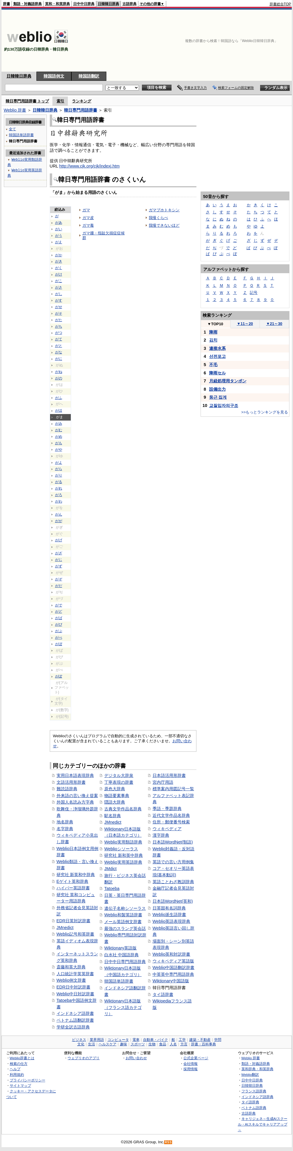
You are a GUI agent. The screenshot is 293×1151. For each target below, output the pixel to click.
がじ (58, 560)
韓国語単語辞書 (118, 981)
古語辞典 (129, 4)
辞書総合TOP (280, 4)
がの (58, 378)
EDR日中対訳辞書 (73, 987)
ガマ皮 (88, 217)
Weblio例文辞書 (71, 980)
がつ (58, 333)
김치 (213, 340)
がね (58, 372)
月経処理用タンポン (227, 381)
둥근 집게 (218, 397)
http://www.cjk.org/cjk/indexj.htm (89, 166)
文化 (80, 1044)
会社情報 (190, 1063)
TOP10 (215, 324)
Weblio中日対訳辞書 (76, 993)
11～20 (245, 323)
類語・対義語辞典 (27, 4)
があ (58, 222)
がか (58, 255)
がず (58, 566)
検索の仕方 (19, 1063)
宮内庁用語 (163, 782)
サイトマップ (20, 1085)
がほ (58, 410)
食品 (162, 1044)
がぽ (58, 676)
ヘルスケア (107, 1044)
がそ (58, 313)
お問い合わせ (136, 1058)
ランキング (81, 101)
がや (58, 449)
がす (58, 300)
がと (58, 346)
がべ (58, 637)
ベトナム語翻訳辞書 (75, 1020)
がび (58, 624)
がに (58, 359)
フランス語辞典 (253, 1091)
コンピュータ (118, 1039)
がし (58, 294)
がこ (58, 281)
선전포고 (217, 356)
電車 (136, 1039)
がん (58, 514)
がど (58, 611)
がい (58, 229)
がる (58, 482)
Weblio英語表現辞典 (171, 921)
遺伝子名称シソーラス (125, 908)
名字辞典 (65, 828)
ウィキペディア (167, 828)
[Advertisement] (254, 40)
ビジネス (79, 1039)
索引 (60, 101)
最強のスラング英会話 (125, 928)
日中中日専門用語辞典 (125, 961)
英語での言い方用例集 (173, 861)
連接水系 (217, 348)
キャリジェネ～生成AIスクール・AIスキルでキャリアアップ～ (262, 1124)
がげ (58, 540)
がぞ (58, 579)
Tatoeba (111, 888)
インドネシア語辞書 (75, 1013)
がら (58, 469)
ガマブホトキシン (164, 210)
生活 (91, 1044)
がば (58, 618)
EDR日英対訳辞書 (73, 920)
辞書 (6, 4)
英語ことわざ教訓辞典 (173, 881)
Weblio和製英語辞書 (123, 914)
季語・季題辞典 (167, 808)
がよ (58, 463)
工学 (182, 1039)
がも (58, 443)
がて (58, 339)
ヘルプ (15, 1069)
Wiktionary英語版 (120, 948)
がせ (58, 307)
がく (58, 268)
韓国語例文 (54, 76)
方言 (184, 1044)
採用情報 (190, 1069)
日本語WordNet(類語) (173, 842)
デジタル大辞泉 (118, 775)
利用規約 (17, 1074)
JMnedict (65, 927)
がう (58, 236)
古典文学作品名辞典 (123, 808)
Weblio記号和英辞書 (76, 934)
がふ (58, 398)
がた (58, 320)
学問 (217, 1039)
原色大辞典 (114, 788)
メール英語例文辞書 (123, 921)
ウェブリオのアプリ (84, 1058)
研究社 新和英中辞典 (123, 855)
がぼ (58, 644)
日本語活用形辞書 (169, 775)
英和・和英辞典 (57, 4)
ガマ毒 (88, 225)
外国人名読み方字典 (75, 802)
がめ (58, 436)
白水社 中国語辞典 (121, 954)
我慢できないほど (164, 225)
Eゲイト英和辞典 (73, 881)
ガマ (86, 210)
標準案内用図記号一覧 (173, 788)
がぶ (58, 631)
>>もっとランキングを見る (264, 412)
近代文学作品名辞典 (171, 815)
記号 (253, 292)
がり (58, 475)
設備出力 (217, 389)
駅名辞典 (112, 815)
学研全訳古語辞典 (73, 1027)
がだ (58, 586)
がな (58, 352)
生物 (152, 1044)
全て (12, 128)
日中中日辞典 (84, 4)
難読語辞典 (67, 788)
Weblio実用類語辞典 (123, 842)
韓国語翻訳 (89, 76)
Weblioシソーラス (121, 848)
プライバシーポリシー (27, 1080)
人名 (173, 1044)
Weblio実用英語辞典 (123, 862)
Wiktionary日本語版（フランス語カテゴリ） (123, 1007)
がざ (58, 553)
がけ (58, 274)
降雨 (213, 332)
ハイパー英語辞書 (73, 888)
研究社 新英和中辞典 (76, 874)
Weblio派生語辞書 (169, 914)
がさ (58, 287)
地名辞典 (65, 822)
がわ (58, 501)
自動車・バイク (155, 1039)
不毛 (213, 364)
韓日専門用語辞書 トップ (27, 101)
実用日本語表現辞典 (75, 775)
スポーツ (138, 1044)
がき (58, 261)
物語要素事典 (116, 795)
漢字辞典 (161, 835)
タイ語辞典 (250, 1102)
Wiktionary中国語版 (171, 980)
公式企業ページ (195, 1058)
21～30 (274, 323)
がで (58, 605)
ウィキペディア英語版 (173, 961)
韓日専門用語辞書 (80, 110)
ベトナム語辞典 (253, 1108)
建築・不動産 (200, 1039)
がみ (58, 423)
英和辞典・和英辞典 (257, 1069)
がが (58, 521)
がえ (58, 242)
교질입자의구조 (223, 405)
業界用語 (97, 1039)
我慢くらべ (158, 217)
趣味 (123, 1044)
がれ (58, 488)
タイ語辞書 (163, 994)
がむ (58, 430)
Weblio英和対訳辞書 (171, 954)
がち (58, 326)
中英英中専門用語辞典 (173, 974)
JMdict (110, 868)
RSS (168, 1142)
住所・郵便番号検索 (171, 822)
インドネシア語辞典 (257, 1097)
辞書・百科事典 (203, 1044)
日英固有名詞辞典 (169, 908)
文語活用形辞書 (71, 782)
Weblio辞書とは (22, 1058)
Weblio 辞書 (15, 110)
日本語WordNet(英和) (173, 901)
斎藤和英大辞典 (71, 967)
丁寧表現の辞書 (118, 782)
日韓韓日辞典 (108, 4)
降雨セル (217, 373)
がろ (58, 495)
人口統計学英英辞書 (75, 973)
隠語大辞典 (114, 802)
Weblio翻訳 (250, 1074)
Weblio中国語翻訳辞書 (174, 967)
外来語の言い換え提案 (77, 795)
